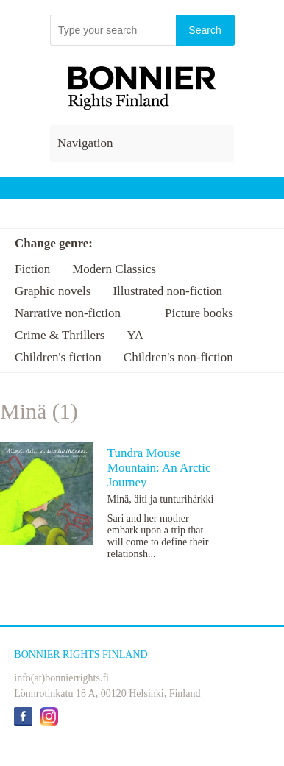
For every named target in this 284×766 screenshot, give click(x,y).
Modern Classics (114, 269)
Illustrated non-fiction (167, 291)
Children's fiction (58, 357)
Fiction (32, 269)
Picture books (199, 313)
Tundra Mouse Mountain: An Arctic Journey (159, 467)
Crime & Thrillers (59, 335)
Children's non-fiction (178, 357)
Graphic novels (52, 291)
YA (135, 335)
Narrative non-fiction (68, 313)
